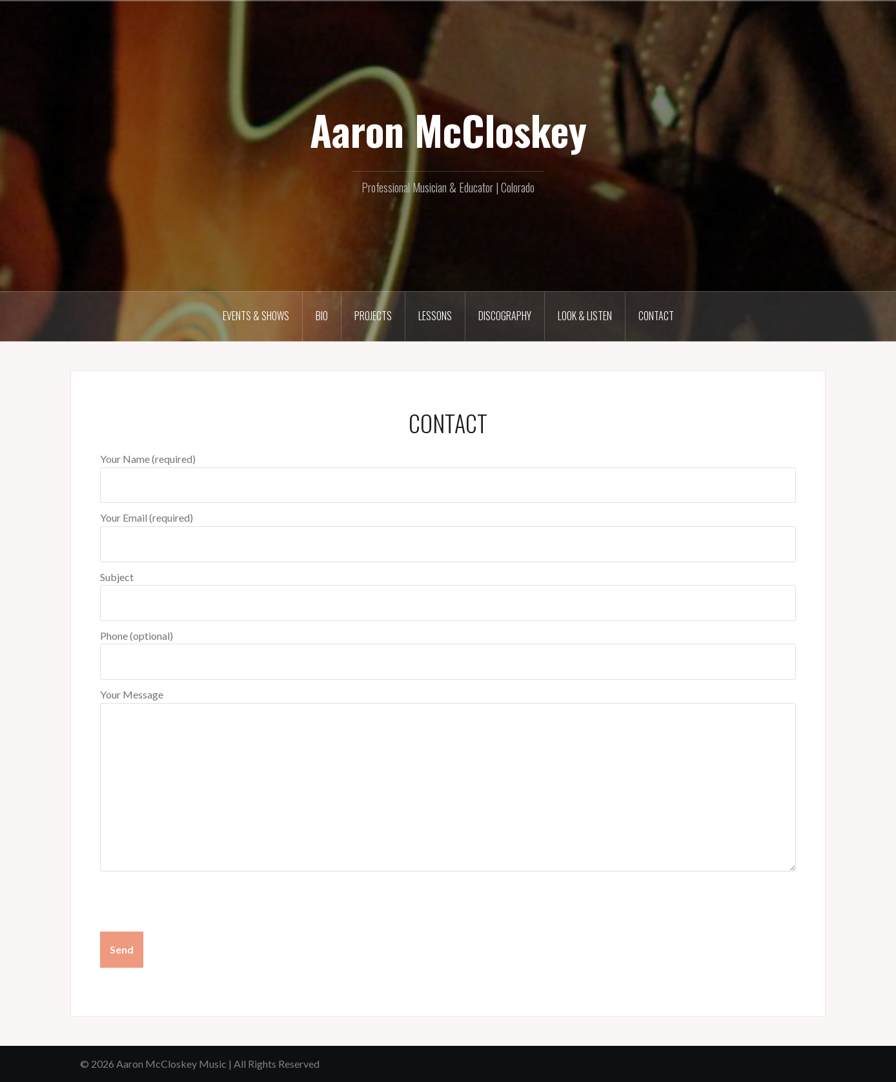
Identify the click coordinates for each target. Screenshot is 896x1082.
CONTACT (656, 315)
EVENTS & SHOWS (256, 315)
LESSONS (435, 315)
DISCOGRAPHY (504, 315)
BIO (322, 315)
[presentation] (198, 903)
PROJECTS (373, 315)
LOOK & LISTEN (585, 315)
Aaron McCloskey (448, 129)
